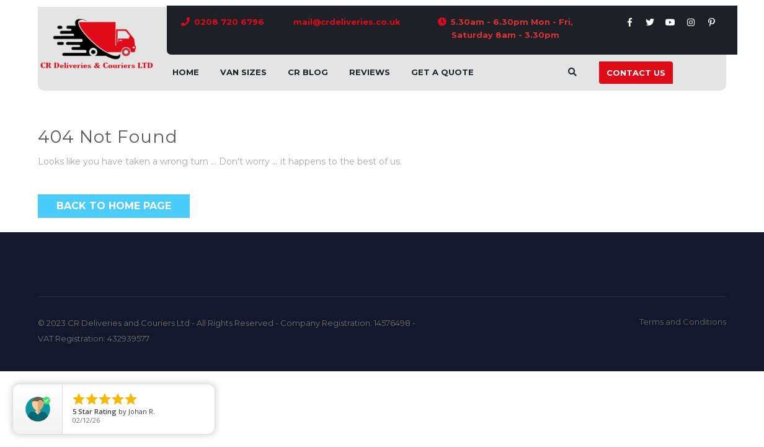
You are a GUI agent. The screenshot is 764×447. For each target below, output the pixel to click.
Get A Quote (442, 72)
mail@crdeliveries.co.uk (347, 22)
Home (185, 72)
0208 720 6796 (229, 22)
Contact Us (635, 73)
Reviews (369, 72)
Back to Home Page (113, 206)
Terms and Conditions (682, 322)
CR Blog (308, 72)
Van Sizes (243, 72)
